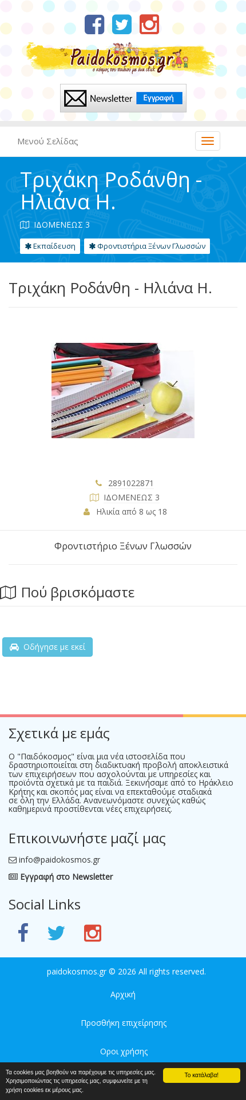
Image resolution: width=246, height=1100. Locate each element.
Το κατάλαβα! (202, 1075)
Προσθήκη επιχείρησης (123, 1022)
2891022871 (131, 483)
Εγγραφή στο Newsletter (61, 876)
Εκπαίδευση (50, 246)
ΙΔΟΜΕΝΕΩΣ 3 (132, 497)
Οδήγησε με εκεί (47, 646)
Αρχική (123, 994)
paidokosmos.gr (76, 971)
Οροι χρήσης (124, 1051)
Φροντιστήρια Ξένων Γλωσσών (147, 246)
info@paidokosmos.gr (59, 859)
